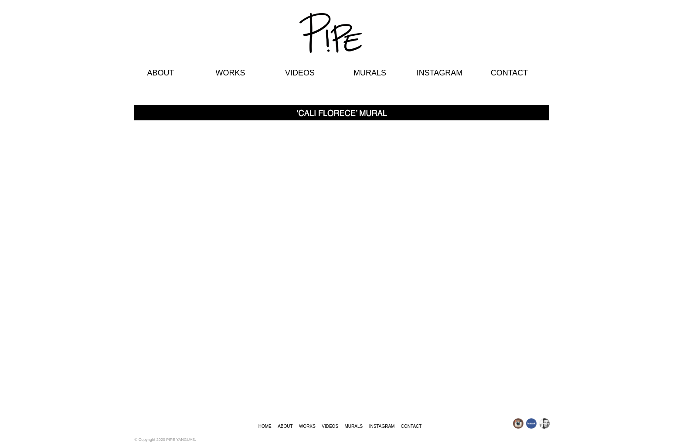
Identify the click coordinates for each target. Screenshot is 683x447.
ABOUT (160, 72)
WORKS (230, 72)
